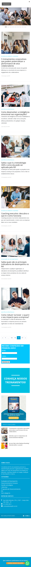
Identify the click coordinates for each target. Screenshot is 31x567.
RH (2, 491)
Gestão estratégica (7, 109)
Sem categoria (5, 493)
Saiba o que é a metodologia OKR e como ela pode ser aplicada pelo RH (13, 165)
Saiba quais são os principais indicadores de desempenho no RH (15, 264)
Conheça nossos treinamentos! (15, 380)
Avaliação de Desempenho (9, 259)
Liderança (4, 487)
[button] (2, 14)
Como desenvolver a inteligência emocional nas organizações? (15, 113)
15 (15, 338)
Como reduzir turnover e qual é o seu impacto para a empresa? (15, 316)
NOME (4, 350)
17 (22, 338)
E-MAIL (4, 356)
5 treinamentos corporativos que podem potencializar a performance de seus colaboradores (13, 62)
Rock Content (11, 515)
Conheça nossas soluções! (15, 563)
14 (11, 338)
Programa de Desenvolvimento (11, 489)
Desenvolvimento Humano (9, 56)
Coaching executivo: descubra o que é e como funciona (15, 214)
